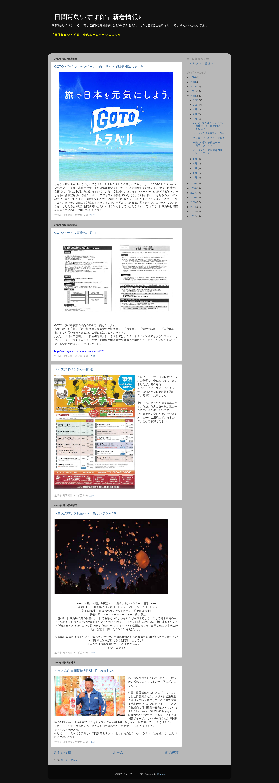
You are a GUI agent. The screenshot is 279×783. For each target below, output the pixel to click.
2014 (193, 207)
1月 (195, 177)
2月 (195, 173)
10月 (196, 104)
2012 (193, 216)
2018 (193, 188)
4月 (195, 163)
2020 (193, 96)
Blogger (161, 774)
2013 (193, 211)
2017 (193, 193)
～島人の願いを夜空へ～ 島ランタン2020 (85, 513)
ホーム (118, 752)
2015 (193, 202)
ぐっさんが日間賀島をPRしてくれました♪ (84, 670)
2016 (193, 197)
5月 (195, 159)
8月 (195, 114)
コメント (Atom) (69, 760)
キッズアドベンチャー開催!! (74, 369)
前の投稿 (172, 752)
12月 (196, 100)
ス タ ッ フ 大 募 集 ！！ (201, 63)
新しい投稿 (62, 752)
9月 (195, 109)
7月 (195, 118)
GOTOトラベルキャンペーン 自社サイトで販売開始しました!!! (100, 66)
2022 (193, 86)
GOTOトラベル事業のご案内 (75, 233)
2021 (193, 91)
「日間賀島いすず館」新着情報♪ (94, 17)
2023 (193, 82)
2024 (193, 77)
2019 (193, 183)
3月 (195, 168)
